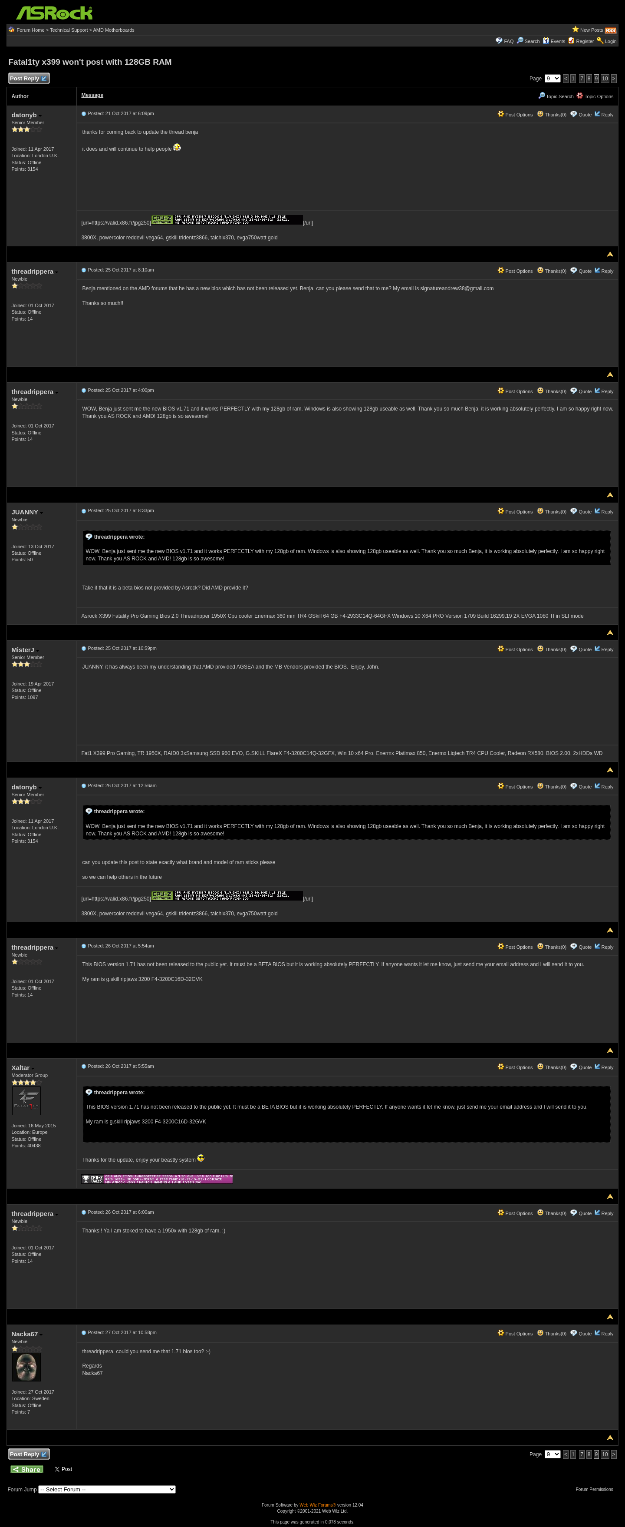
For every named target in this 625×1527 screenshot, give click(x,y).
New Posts (591, 30)
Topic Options (595, 96)
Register (585, 41)
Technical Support (69, 30)
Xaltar (22, 1067)
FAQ (508, 41)
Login (611, 41)
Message (92, 95)
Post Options (515, 114)
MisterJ (25, 649)
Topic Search (556, 96)
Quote (585, 114)
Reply (607, 114)
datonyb (26, 115)
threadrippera (34, 271)
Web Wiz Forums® (317, 1505)
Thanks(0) (551, 114)
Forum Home (30, 30)
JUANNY (27, 512)
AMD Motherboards (113, 30)
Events (554, 41)
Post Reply (27, 79)
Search (532, 41)
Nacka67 (27, 1334)
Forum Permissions (597, 1489)
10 (605, 79)
